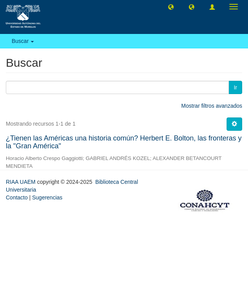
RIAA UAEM (21, 182)
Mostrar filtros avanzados (211, 106)
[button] (171, 6)
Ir (235, 87)
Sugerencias (47, 197)
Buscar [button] (23, 41)
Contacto (17, 197)
